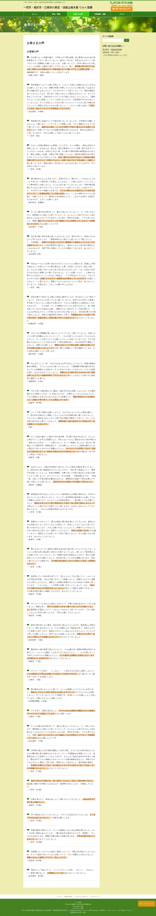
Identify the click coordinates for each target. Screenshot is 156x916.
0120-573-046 (123, 3)
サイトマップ (95, 896)
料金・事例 (56, 14)
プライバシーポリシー (81, 896)
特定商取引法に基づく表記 (78, 912)
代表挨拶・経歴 (100, 14)
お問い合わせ (147, 904)
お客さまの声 (78, 14)
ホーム (34, 14)
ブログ (121, 14)
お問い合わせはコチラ (122, 9)
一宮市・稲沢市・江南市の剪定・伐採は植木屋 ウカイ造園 (62, 7)
